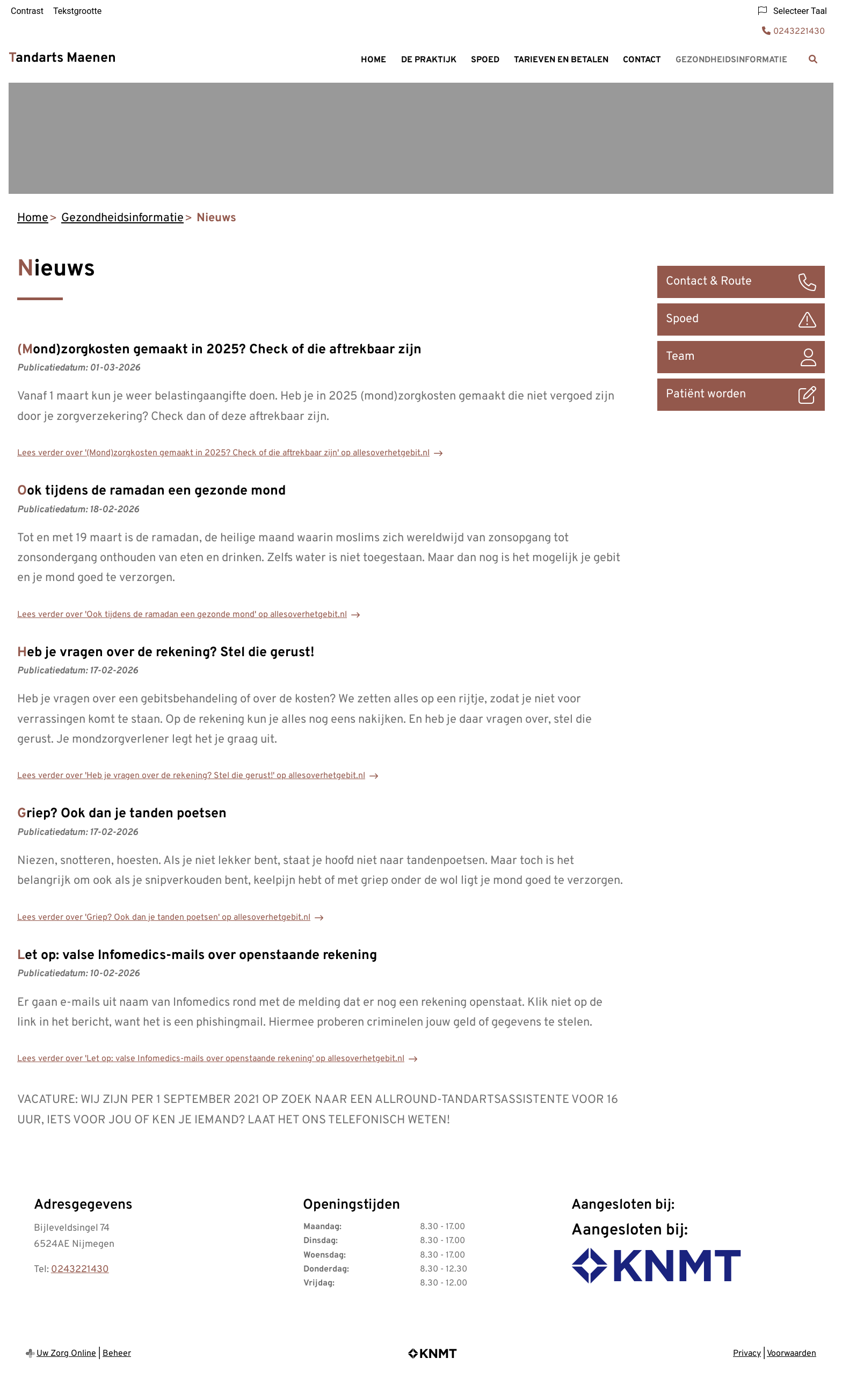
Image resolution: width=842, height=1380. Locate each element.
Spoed (485, 60)
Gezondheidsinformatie (731, 60)
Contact (642, 60)
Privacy (747, 1353)
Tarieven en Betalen (561, 60)
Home (373, 60)
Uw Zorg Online (66, 1353)
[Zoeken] (813, 59)
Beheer (117, 1353)
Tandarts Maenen (62, 58)
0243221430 (80, 1269)
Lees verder (223, 453)
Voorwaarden (791, 1353)
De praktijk (428, 60)
